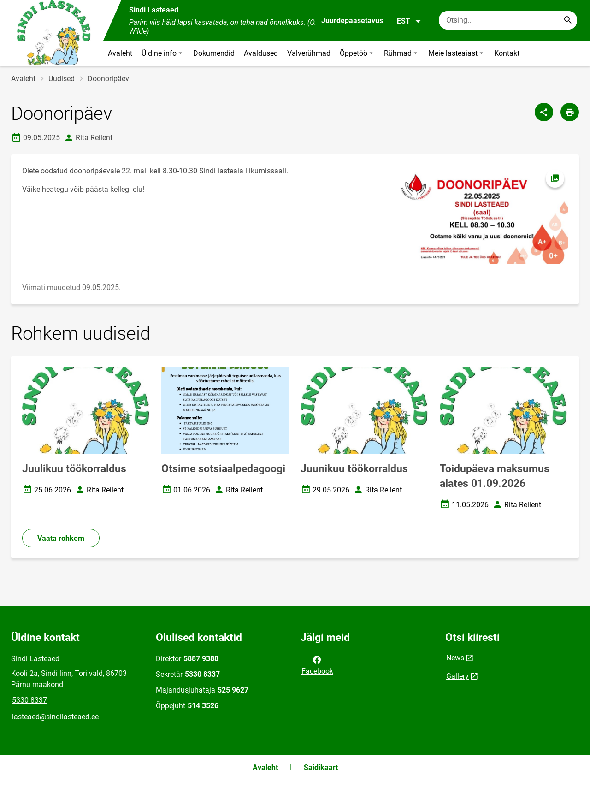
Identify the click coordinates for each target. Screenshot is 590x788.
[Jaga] (544, 112)
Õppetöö (357, 53)
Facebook (317, 664)
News (455, 657)
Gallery (457, 676)
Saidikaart (321, 767)
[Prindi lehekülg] (569, 112)
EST (409, 21)
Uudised (61, 78)
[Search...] (568, 20)
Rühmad (401, 53)
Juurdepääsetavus (352, 20)
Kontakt (506, 53)
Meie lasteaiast (456, 53)
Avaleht (120, 53)
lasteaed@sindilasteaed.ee (55, 716)
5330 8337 (29, 700)
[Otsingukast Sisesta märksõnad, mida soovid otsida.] (508, 20)
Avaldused (261, 53)
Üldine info (163, 53)
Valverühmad (308, 53)
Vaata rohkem (60, 538)
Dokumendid (214, 53)
